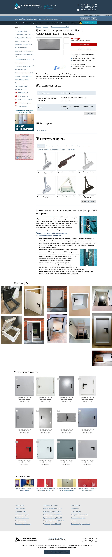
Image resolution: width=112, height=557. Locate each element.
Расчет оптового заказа (25, 99)
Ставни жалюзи (19, 505)
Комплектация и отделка (78, 518)
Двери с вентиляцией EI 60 (23, 44)
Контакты (73, 23)
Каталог (18, 23)
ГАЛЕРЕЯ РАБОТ (23, 93)
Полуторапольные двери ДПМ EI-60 (53, 521)
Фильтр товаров (22, 106)
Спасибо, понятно (85, 18)
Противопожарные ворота (23, 66)
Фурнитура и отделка (24, 103)
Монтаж (41, 23)
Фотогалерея (75, 508)
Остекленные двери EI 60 (23, 34)
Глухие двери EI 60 (21, 31)
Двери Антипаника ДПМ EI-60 (52, 511)
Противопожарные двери (56, 538)
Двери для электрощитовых (23, 76)
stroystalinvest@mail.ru (88, 10)
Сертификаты (65, 23)
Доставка (35, 23)
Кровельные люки (20, 63)
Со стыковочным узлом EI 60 (24, 73)
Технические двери (21, 47)
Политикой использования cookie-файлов (62, 547)
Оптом (47, 23)
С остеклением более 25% (23, 37)
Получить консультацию (84, 49)
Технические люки (20, 89)
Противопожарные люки (22, 59)
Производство (27, 23)
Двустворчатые (41, 130)
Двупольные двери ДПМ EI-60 (52, 524)
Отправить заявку (84, 44)
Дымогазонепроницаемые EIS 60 (24, 55)
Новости (53, 23)
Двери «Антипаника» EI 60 (23, 41)
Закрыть (94, 18)
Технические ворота (21, 69)
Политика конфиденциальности (80, 524)
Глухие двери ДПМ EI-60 (50, 505)
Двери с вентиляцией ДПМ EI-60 (52, 514)
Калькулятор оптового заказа (79, 514)
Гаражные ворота (20, 83)
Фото (58, 23)
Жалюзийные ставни (21, 86)
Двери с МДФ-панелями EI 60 (24, 51)
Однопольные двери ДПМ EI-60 (52, 518)
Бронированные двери (22, 79)
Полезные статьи (23, 96)
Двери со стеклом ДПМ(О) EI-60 (52, 508)
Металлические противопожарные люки (48, 217)
